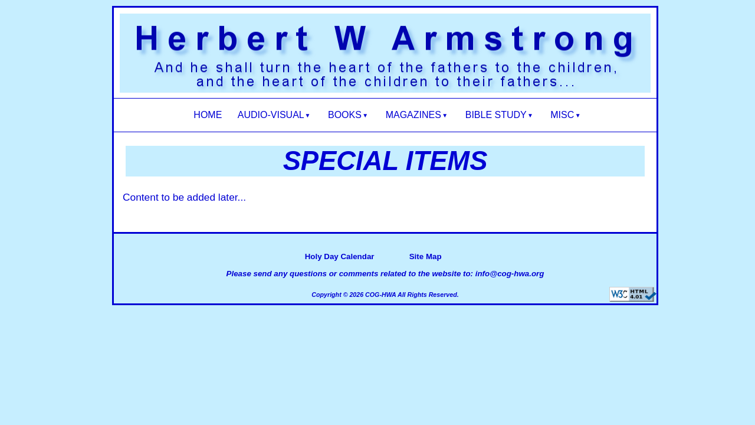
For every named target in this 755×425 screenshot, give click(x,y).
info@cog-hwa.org (509, 273)
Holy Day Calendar (340, 256)
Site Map (425, 256)
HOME (207, 115)
